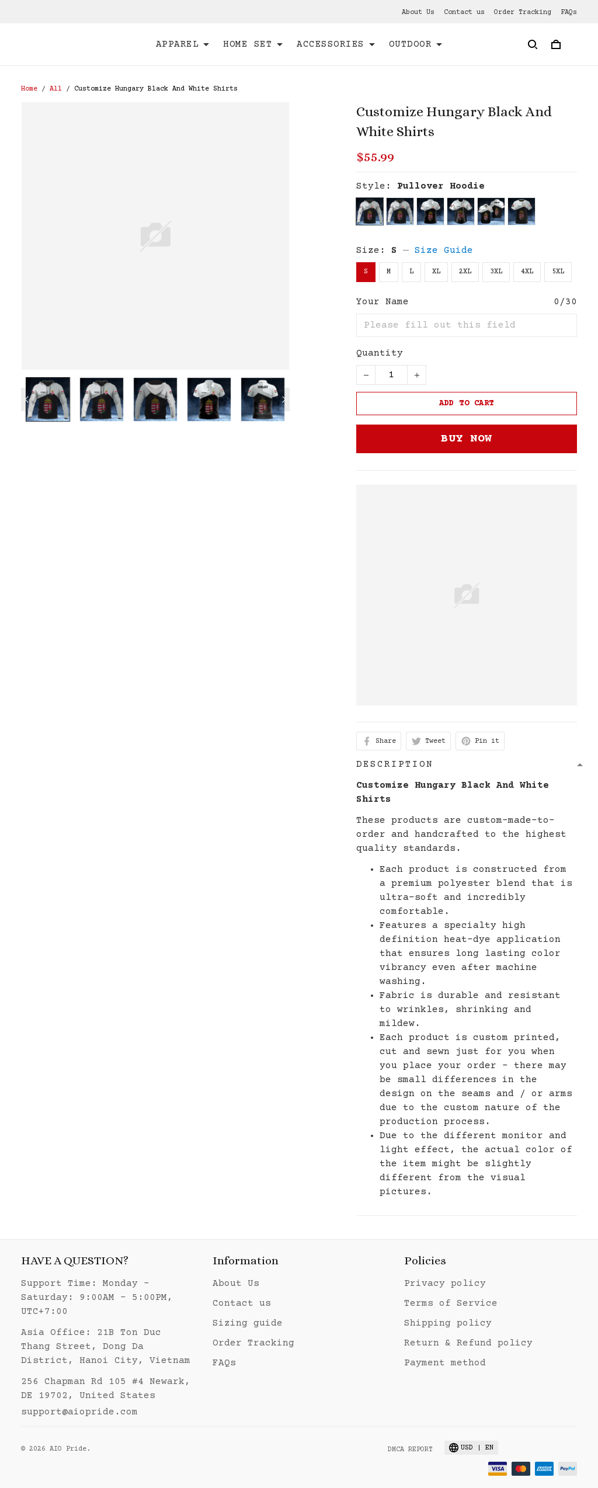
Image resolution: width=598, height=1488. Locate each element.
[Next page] (284, 399)
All (56, 89)
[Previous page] (27, 399)
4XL (527, 272)
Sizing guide (248, 1323)
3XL (496, 272)
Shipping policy (448, 1323)
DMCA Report (410, 1450)
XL (436, 272)
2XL (465, 272)
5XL (558, 272)
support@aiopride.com (79, 1412)
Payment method (445, 1363)
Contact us (464, 12)
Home (29, 89)
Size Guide (444, 250)
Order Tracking (522, 12)
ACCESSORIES (336, 44)
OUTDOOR (416, 44)
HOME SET (253, 44)
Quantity (379, 353)
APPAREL (183, 44)
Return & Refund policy (468, 1343)
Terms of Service (451, 1303)
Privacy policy (445, 1283)
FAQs (569, 12)
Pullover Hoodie (441, 186)
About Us (418, 12)
